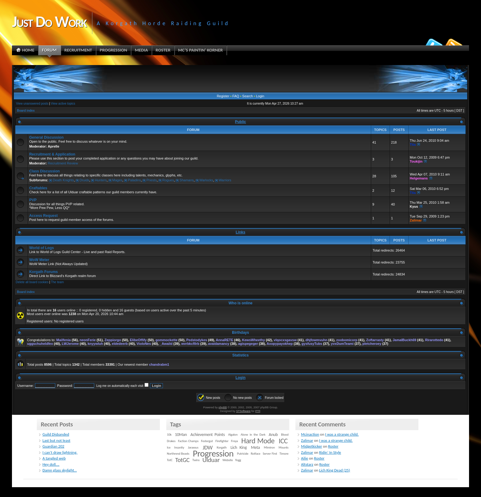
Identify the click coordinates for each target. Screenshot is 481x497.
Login (260, 96)
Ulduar (211, 460)
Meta (255, 447)
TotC (169, 460)
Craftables (38, 188)
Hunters (101, 180)
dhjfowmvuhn (317, 340)
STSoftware (243, 411)
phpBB (222, 407)
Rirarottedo (434, 340)
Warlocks (206, 180)
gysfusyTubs (312, 343)
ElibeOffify (138, 340)
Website (227, 460)
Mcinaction (310, 434)
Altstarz (307, 464)
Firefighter (221, 441)
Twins (196, 460)
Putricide (242, 454)
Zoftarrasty (375, 340)
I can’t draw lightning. (59, 452)
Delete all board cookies (32, 282)
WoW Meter (39, 260)
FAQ (236, 96)
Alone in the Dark (253, 435)
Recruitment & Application (52, 154)
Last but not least (56, 440)
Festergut (207, 441)
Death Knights (63, 180)
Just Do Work (49, 21)
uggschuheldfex (40, 343)
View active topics (63, 103)
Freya (234, 441)
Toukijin (416, 161)
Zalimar (416, 220)
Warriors (225, 180)
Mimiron (269, 447)
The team (57, 282)
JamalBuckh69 (404, 340)
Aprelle (53, 146)
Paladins (134, 180)
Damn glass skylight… (59, 470)
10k (169, 435)
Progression (213, 453)
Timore (283, 454)
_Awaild (166, 343)
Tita (413, 144)
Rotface (255, 454)
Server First (270, 454)
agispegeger (248, 343)
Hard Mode (258, 440)
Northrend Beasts (178, 454)
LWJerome (70, 343)
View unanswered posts (32, 103)
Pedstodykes (196, 340)
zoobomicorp (346, 340)
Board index (26, 110)
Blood (284, 435)
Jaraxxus (193, 447)
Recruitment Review (63, 163)
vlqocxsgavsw (285, 340)
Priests (151, 180)
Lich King (238, 447)
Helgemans (419, 178)
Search (247, 96)
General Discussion (46, 137)
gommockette (167, 340)
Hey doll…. (50, 464)
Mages (117, 180)
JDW (207, 447)
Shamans (186, 180)
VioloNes (144, 343)
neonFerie (87, 340)
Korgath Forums (43, 272)
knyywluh (95, 343)
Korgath (222, 447)
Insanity (179, 447)
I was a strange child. (342, 434)
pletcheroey (371, 343)
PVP (33, 200)
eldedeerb (120, 343)
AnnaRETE (224, 340)
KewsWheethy (253, 340)
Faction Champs (188, 441)
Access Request (43, 216)
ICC (283, 441)
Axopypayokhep (280, 343)
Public (240, 122)
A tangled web (54, 458)
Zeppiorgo (113, 340)
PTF (257, 411)
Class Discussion (44, 171)
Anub (273, 434)
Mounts (283, 447)
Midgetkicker (311, 446)
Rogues (168, 180)
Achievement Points (207, 434)
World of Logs (41, 248)
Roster (333, 446)
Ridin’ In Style (330, 452)
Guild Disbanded (55, 434)
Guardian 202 (53, 446)
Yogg (238, 460)
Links (240, 232)
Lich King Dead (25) (334, 470)
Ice (169, 447)
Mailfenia (63, 340)
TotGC (182, 460)
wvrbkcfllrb (190, 343)
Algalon (233, 435)
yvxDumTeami (342, 343)
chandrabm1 (159, 364)
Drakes (171, 441)
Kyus (414, 206)
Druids (84, 180)
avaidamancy (218, 343)
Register (223, 96)
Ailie (304, 458)
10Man (181, 434)
